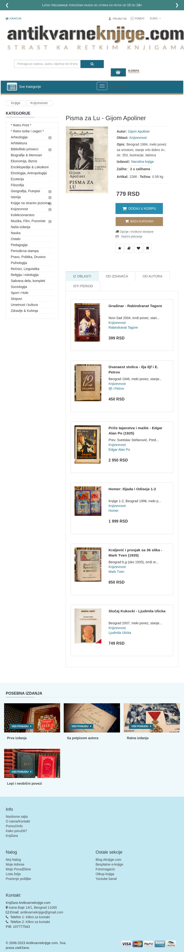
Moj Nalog (13, 860)
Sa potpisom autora (82, 738)
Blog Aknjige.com (108, 860)
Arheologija (19, 137)
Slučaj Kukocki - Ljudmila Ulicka (137, 611)
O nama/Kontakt (18, 821)
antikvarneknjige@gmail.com (41, 912)
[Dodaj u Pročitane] (147, 248)
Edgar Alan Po (119, 449)
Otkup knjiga (105, 874)
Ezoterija (17, 179)
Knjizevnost (39, 103)
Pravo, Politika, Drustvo (28, 257)
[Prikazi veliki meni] (102, 86)
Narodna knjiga (142, 161)
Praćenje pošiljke (18, 879)
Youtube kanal (106, 879)
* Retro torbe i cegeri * (27, 131)
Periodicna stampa (25, 251)
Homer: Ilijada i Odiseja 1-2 (132, 489)
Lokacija (13, 18)
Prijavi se (120, 18)
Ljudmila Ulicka (120, 633)
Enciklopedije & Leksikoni (30, 167)
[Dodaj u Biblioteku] (129, 248)
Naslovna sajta (17, 816)
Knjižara (12, 836)
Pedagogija (19, 245)
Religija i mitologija (25, 275)
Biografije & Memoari (26, 155)
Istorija (16, 197)
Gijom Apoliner (139, 131)
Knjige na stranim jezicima (30, 203)
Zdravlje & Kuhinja (24, 311)
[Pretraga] (92, 64)
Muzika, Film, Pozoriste (28, 221)
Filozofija (17, 185)
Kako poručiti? (16, 831)
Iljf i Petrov (116, 388)
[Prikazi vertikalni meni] (12, 87)
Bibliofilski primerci (24, 149)
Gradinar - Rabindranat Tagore (135, 306)
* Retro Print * (21, 125)
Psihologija (19, 263)
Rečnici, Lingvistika (25, 269)
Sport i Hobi (19, 293)
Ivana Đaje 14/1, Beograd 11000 (33, 907)
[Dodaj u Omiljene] (138, 248)
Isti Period (83, 286)
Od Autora (152, 276)
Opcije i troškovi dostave (136, 231)
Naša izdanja (20, 227)
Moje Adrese (15, 864)
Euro (155, 18)
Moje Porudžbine (18, 869)
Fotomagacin (105, 869)
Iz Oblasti (82, 276)
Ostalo (15, 239)
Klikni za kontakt (38, 917)
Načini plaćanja (131, 236)
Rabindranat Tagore (123, 327)
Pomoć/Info (14, 826)
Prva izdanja (17, 738)
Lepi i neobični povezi (24, 783)
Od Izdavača (117, 276)
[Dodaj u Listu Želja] (119, 248)
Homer (114, 511)
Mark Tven (116, 572)
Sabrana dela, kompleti (28, 281)
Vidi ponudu (20, 726)
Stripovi (16, 299)
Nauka (15, 233)
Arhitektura (19, 143)
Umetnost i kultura (24, 305)
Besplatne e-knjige (109, 864)
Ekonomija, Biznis (24, 161)
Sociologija (19, 287)
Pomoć (140, 18)
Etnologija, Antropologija (29, 173)
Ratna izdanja (137, 738)
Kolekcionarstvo (22, 215)
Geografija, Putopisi (25, 191)
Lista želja (13, 874)
